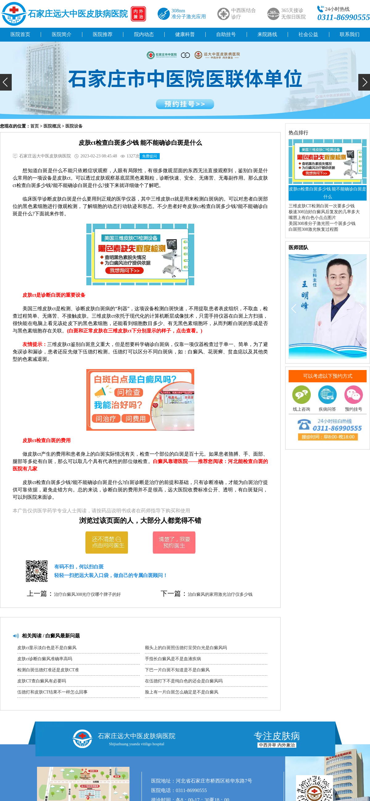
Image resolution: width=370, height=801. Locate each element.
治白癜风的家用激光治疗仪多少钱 (220, 594)
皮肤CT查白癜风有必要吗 (41, 681)
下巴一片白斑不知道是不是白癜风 (177, 670)
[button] (6, 82)
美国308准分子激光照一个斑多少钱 (322, 223)
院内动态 (144, 34)
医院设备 (74, 126)
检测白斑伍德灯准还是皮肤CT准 (48, 670)
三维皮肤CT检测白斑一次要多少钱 (322, 206)
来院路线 (267, 34)
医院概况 (52, 126)
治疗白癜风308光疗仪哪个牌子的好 (87, 594)
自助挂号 (226, 34)
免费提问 (149, 156)
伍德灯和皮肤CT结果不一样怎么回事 (52, 692)
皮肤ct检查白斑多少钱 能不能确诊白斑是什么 (328, 193)
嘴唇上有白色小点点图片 (312, 217)
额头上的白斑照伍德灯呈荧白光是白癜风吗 (186, 647)
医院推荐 (103, 34)
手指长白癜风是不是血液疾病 (173, 659)
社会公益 (308, 34)
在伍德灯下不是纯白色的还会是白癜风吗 (184, 681)
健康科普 (185, 34)
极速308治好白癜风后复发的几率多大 (324, 211)
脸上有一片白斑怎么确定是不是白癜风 (181, 692)
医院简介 (62, 34)
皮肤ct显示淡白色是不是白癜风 (46, 647)
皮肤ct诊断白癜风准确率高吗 (44, 659)
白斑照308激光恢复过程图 (313, 229)
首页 (34, 126)
